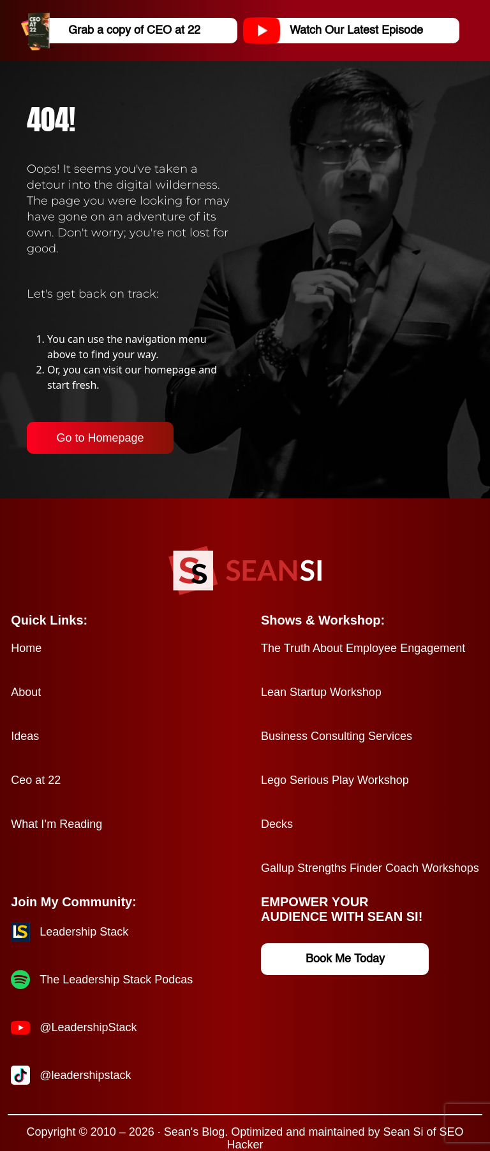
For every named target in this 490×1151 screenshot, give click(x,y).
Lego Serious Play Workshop (335, 780)
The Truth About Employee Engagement (363, 648)
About (26, 692)
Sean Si (403, 1132)
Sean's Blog (194, 1132)
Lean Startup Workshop (321, 692)
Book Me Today (345, 959)
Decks (277, 824)
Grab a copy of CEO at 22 (115, 30)
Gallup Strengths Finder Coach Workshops (370, 868)
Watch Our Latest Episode (338, 30)
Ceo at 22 (36, 780)
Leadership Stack (84, 931)
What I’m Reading (56, 824)
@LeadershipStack (88, 1027)
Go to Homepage (100, 437)
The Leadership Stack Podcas (116, 979)
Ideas (25, 736)
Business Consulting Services (336, 736)
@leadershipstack (85, 1075)
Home (26, 648)
